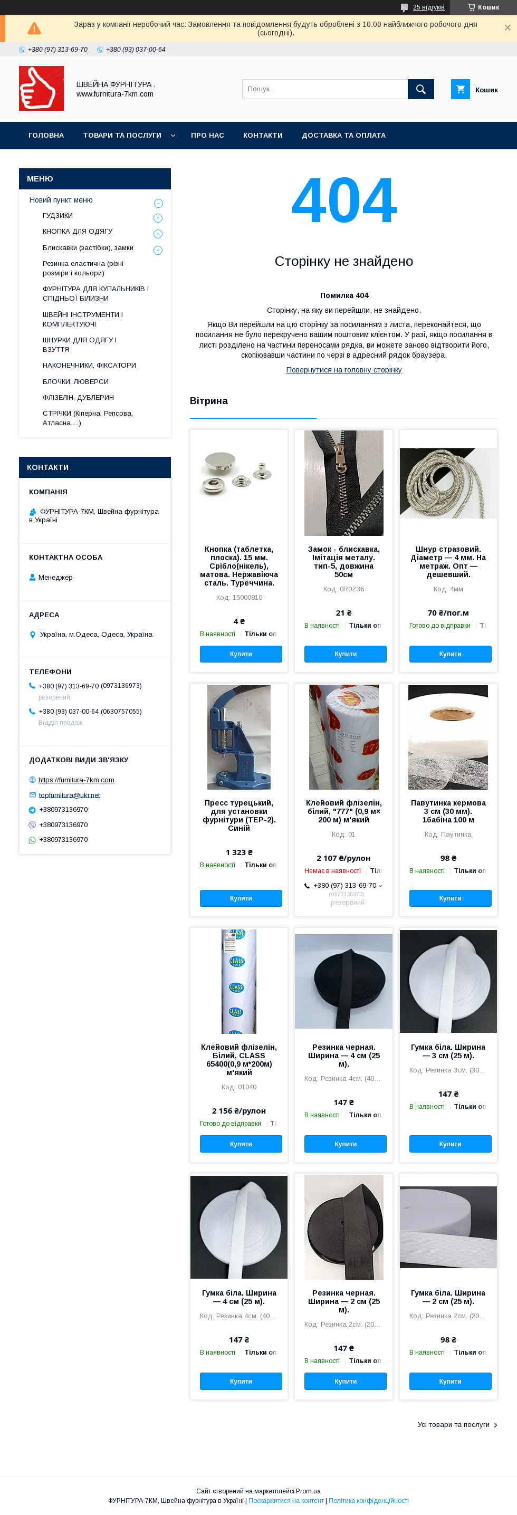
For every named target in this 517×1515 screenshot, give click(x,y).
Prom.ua (308, 1491)
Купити (241, 654)
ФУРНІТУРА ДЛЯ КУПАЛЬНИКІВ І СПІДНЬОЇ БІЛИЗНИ (96, 293)
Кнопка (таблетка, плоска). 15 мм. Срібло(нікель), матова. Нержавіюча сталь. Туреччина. (239, 566)
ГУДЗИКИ (58, 215)
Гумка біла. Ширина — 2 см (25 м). (448, 1297)
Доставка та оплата (344, 135)
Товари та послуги (122, 135)
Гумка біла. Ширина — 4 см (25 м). (239, 1297)
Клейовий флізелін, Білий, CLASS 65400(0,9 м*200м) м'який (239, 1060)
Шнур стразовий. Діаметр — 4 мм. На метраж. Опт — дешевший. (448, 562)
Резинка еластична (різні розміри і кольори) (83, 268)
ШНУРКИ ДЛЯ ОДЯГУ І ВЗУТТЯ (80, 344)
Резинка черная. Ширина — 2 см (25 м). (344, 1301)
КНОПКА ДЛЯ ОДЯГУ (77, 231)
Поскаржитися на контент (286, 1500)
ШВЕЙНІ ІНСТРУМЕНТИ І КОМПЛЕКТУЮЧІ (83, 319)
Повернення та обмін (73, 163)
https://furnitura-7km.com (76, 780)
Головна (46, 135)
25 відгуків (429, 7)
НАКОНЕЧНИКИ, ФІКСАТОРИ (89, 365)
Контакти (263, 135)
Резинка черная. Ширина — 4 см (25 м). (344, 1055)
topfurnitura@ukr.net (69, 795)
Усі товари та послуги (454, 1424)
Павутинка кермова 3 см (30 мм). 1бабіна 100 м (448, 811)
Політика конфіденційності (369, 1500)
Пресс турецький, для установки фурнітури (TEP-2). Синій (239, 815)
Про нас (207, 135)
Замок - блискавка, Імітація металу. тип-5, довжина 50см (344, 562)
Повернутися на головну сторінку (344, 370)
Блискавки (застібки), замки (88, 248)
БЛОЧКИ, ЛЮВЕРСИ (76, 382)
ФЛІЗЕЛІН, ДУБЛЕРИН (78, 397)
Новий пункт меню (61, 200)
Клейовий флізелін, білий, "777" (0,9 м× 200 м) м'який (344, 811)
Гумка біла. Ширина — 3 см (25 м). (448, 1051)
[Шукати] (421, 89)
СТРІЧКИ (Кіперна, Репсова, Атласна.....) (88, 418)
